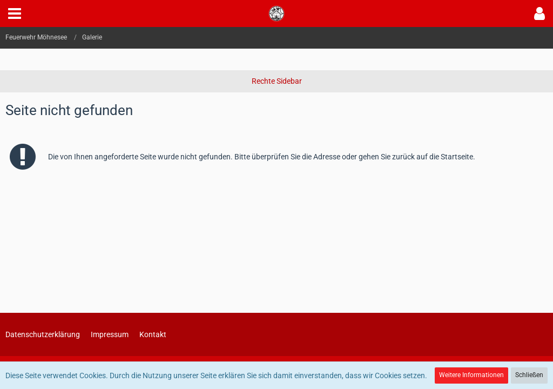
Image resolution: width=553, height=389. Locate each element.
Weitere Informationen (471, 375)
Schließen (529, 375)
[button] (14, 13)
